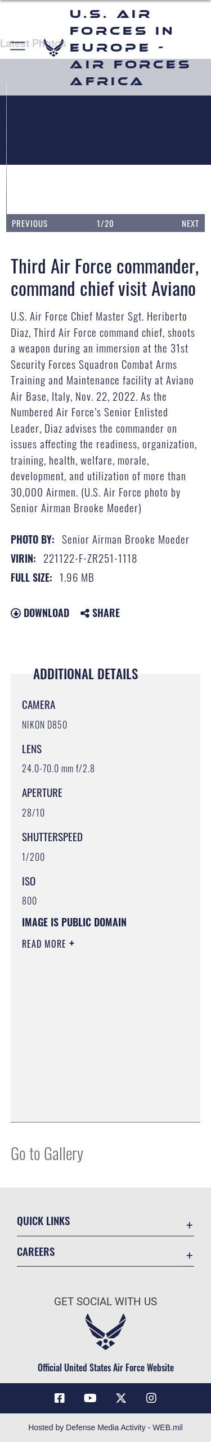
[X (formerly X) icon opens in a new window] (121, 1398)
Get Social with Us (105, 1301)
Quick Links (43, 1220)
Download (40, 612)
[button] (18, 47)
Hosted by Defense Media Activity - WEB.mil (105, 1427)
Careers (36, 1251)
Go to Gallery (47, 1152)
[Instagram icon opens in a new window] (151, 1398)
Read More (45, 943)
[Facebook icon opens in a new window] (59, 1398)
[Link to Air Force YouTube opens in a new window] (90, 1398)
